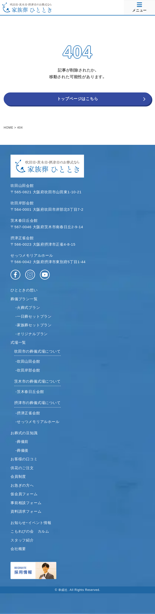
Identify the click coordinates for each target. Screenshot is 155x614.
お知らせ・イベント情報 (31, 523)
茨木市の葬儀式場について (37, 381)
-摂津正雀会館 (27, 413)
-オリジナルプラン (31, 334)
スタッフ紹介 (22, 540)
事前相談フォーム (26, 503)
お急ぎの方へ (22, 485)
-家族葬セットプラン (33, 325)
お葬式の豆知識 (24, 433)
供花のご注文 (22, 468)
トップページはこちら (77, 99)
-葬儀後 (21, 450)
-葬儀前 (21, 441)
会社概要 (18, 549)
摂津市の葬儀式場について (37, 403)
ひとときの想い (24, 290)
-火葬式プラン (27, 307)
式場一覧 (18, 342)
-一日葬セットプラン (33, 316)
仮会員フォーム (24, 494)
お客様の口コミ (24, 459)
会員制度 (18, 476)
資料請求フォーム (26, 511)
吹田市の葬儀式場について (37, 351)
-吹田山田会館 (27, 361)
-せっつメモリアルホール (37, 421)
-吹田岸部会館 (27, 370)
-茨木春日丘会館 (29, 391)
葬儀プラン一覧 (24, 299)
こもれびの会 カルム (30, 531)
